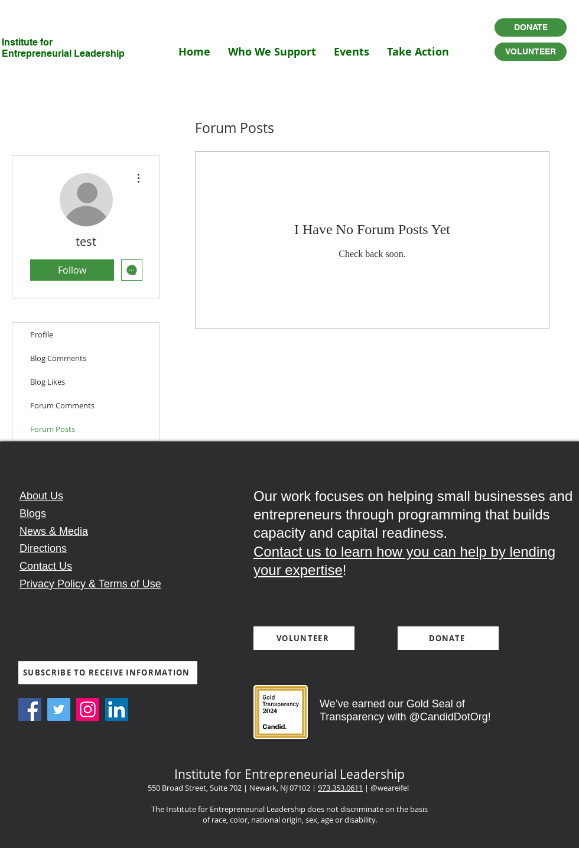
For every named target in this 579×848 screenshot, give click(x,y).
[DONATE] (531, 27)
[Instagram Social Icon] (87, 709)
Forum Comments (62, 405)
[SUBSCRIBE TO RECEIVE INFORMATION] (107, 672)
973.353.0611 (340, 787)
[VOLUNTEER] (531, 52)
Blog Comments (58, 358)
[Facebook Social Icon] (29, 709)
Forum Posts (52, 429)
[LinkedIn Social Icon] (116, 709)
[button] (272, 52)
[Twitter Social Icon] (58, 709)
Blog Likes (47, 381)
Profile (41, 334)
